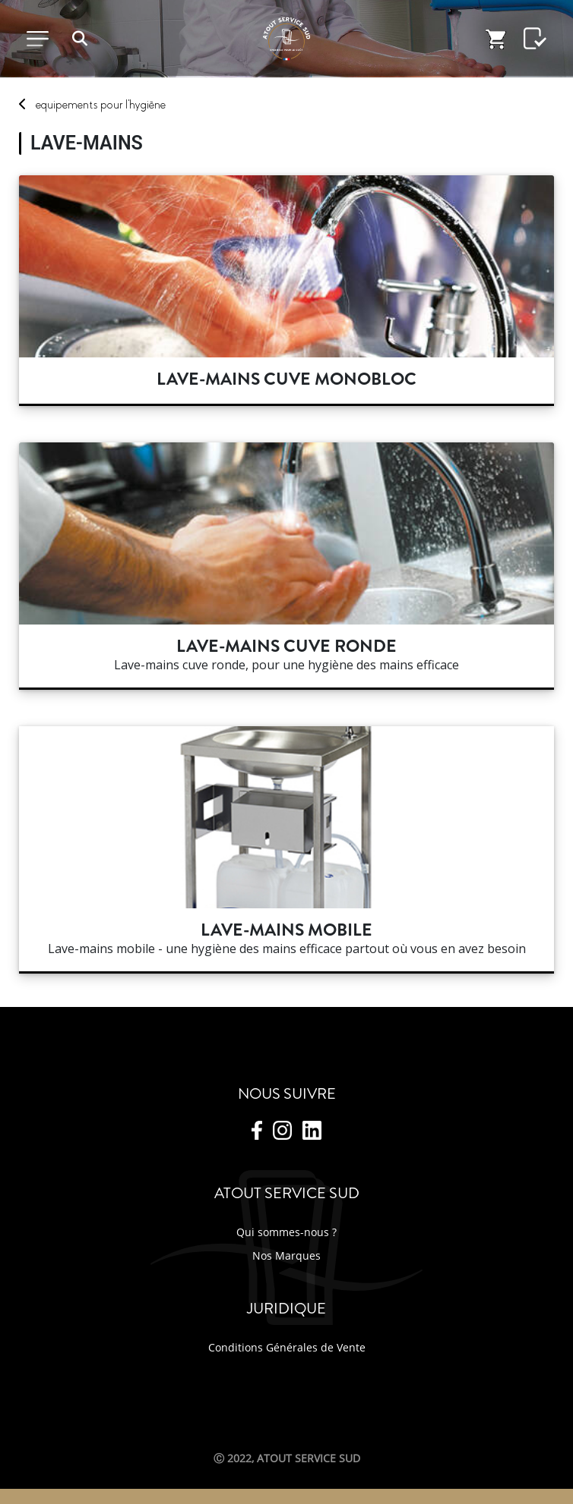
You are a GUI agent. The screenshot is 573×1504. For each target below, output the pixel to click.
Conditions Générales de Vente (287, 1347)
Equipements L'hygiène (101, 105)
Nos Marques (286, 1255)
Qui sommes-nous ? (286, 1232)
